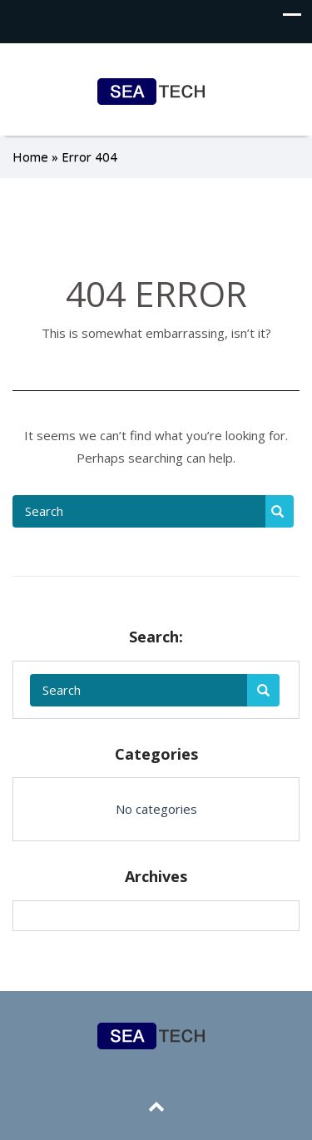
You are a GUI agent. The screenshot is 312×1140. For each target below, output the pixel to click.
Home (30, 156)
